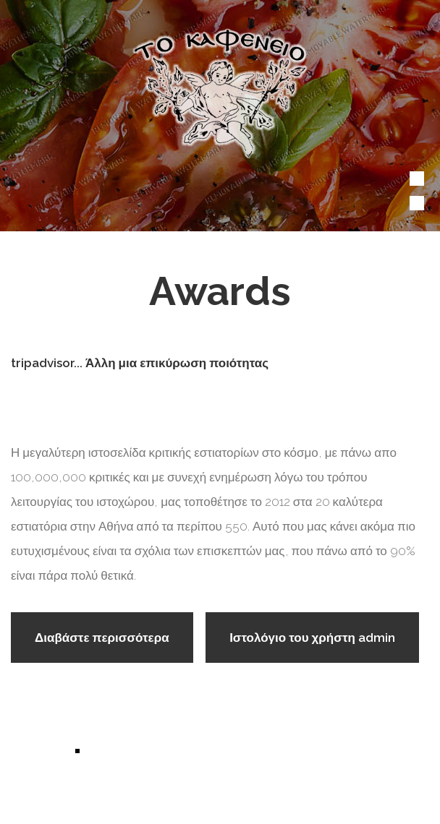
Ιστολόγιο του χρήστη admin (312, 637)
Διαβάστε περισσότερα (114, 644)
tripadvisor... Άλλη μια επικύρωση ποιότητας (139, 363)
